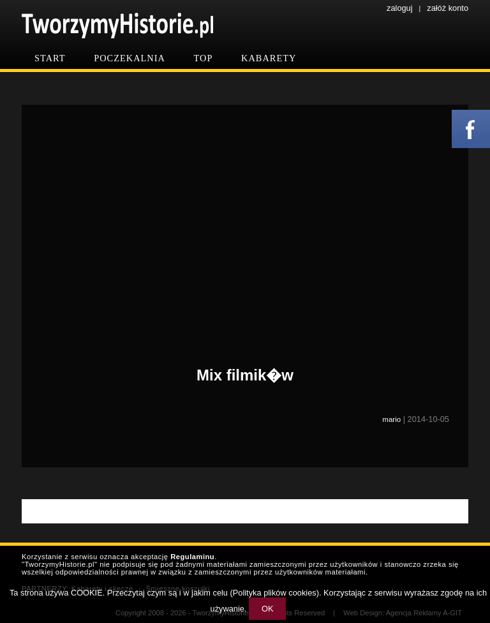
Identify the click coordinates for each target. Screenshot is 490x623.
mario (391, 419)
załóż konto (447, 8)
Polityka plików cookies (274, 592)
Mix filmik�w (245, 375)
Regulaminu (192, 556)
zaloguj (400, 8)
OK (268, 608)
